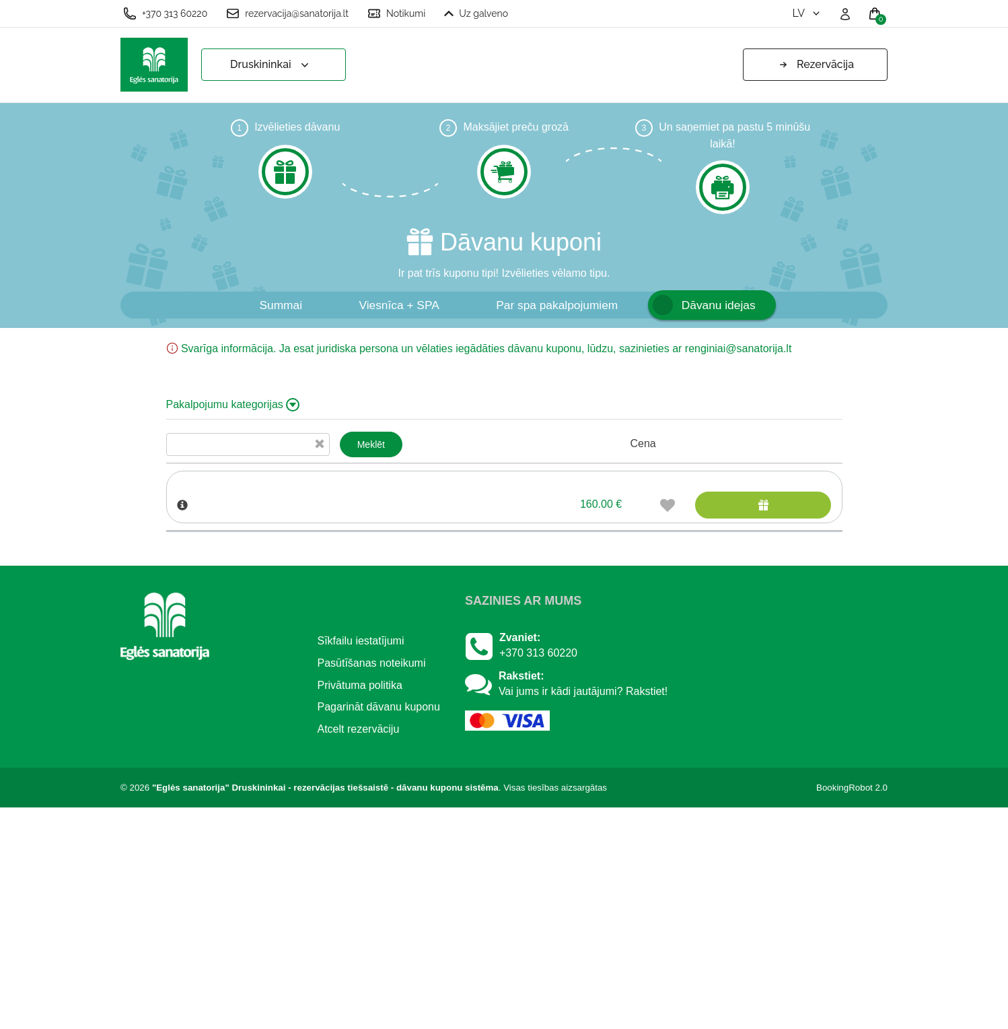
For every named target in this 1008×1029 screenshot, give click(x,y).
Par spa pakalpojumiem (557, 305)
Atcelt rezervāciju (359, 950)
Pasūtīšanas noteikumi (372, 884)
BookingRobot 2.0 (852, 1009)
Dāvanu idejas (719, 305)
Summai (280, 305)
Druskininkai (271, 65)
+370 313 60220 (165, 13)
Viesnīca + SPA (399, 305)
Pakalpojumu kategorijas (233, 404)
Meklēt (371, 444)
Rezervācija (815, 64)
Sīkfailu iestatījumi (361, 862)
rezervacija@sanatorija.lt (287, 13)
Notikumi (396, 13)
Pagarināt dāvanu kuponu (379, 928)
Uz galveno (476, 13)
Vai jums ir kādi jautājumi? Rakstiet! (583, 913)
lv (807, 13)
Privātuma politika (360, 906)
